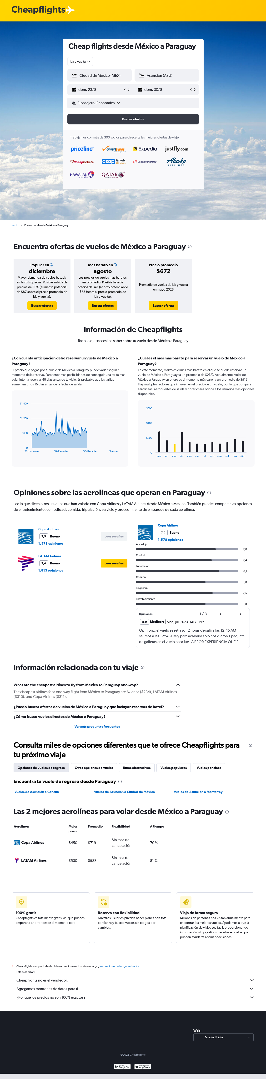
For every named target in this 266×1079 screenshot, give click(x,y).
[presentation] (190, 247)
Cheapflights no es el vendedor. (135, 980)
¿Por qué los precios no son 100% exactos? (135, 997)
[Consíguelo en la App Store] (142, 1067)
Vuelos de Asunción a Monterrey (198, 792)
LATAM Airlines (49, 556)
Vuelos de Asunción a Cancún (37, 792)
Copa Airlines (48, 529)
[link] (42, 305)
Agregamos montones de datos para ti (135, 989)
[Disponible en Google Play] (122, 1067)
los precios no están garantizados (119, 966)
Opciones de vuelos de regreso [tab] (41, 768)
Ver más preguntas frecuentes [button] (97, 726)
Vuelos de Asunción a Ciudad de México (124, 792)
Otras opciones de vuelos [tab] (94, 768)
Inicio (15, 225)
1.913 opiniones (50, 570)
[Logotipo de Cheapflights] (38, 10)
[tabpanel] (133, 415)
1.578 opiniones (50, 543)
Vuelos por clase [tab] (209, 768)
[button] (97, 90)
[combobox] (80, 61)
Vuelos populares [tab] (174, 768)
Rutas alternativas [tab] (137, 768)
